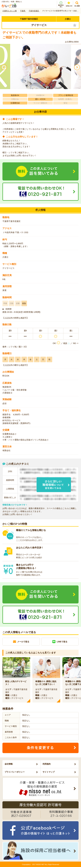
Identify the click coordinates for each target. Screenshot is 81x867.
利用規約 (47, 764)
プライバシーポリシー (15, 772)
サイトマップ (49, 772)
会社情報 (9, 764)
